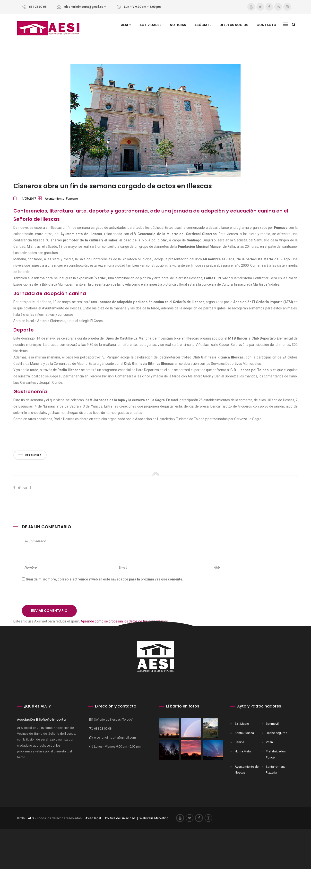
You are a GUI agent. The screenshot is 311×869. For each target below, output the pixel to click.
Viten (269, 742)
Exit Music (242, 723)
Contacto (266, 25)
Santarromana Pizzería (275, 769)
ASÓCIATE (202, 25)
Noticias (178, 25)
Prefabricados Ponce (276, 754)
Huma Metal (243, 751)
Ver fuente (29, 455)
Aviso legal (93, 818)
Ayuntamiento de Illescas (247, 769)
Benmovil (272, 723)
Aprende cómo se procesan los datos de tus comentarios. (125, 621)
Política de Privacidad (120, 818)
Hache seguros (276, 733)
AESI (126, 25)
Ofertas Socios (233, 25)
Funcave (72, 198)
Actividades (150, 25)
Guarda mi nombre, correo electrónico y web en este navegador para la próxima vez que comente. (104, 579)
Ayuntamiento (54, 198)
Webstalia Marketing (153, 818)
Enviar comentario (49, 610)
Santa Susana (244, 733)
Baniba (239, 742)
